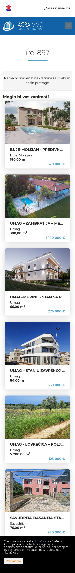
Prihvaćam (13, 561)
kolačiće (40, 541)
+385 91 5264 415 (57, 8)
